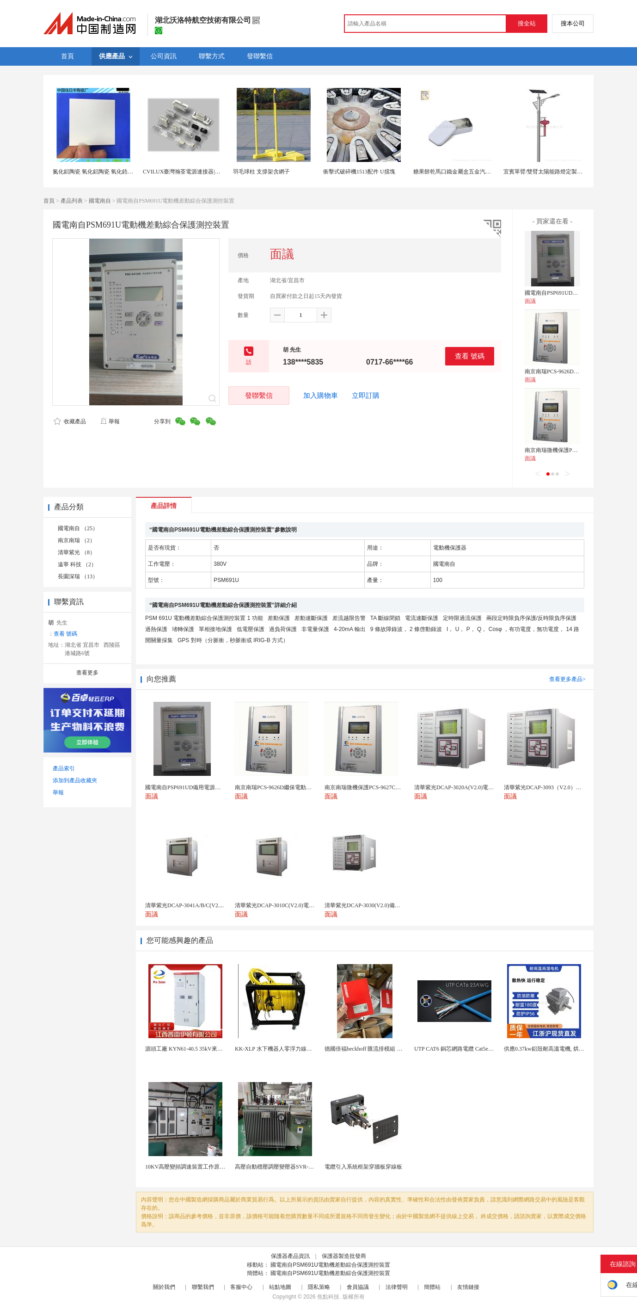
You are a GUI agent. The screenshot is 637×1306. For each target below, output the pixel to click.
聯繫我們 (203, 1287)
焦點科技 (328, 1297)
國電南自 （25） (78, 528)
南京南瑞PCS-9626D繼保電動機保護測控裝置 (580, 371)
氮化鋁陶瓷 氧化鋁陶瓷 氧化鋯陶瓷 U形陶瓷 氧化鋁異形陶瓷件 (130, 171)
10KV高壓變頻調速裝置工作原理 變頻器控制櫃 (202, 1167)
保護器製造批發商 (344, 1256)
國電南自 (100, 201)
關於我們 (164, 1287)
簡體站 (432, 1287)
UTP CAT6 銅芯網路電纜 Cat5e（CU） (460, 1049)
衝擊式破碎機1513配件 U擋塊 (359, 171)
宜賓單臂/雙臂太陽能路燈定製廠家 (545, 171)
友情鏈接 (468, 1287)
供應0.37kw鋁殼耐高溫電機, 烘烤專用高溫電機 (561, 1049)
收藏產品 (70, 421)
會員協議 (358, 1287)
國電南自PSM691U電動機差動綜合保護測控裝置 (330, 1265)
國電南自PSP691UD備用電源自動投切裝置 (576, 293)
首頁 (49, 201)
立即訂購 (366, 395)
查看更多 (87, 672)
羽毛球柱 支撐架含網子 (261, 171)
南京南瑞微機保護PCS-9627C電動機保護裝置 (579, 450)
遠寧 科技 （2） (77, 564)
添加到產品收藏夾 (75, 780)
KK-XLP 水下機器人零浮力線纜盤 (276, 1049)
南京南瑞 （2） (76, 540)
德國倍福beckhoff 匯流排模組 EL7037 (370, 1049)
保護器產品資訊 (290, 1256)
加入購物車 (320, 395)
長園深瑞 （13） (78, 576)
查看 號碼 (469, 356)
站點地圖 (280, 1287)
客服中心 (241, 1287)
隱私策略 (319, 1287)
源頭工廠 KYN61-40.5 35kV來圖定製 (189, 1049)
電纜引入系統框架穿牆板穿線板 (363, 1167)
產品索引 (64, 768)
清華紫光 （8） (76, 552)
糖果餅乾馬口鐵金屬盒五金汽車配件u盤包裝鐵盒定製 (478, 171)
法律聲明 (397, 1287)
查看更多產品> (567, 679)
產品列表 (72, 201)
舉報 (110, 421)
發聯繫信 (259, 395)
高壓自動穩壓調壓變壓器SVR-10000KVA (284, 1167)
